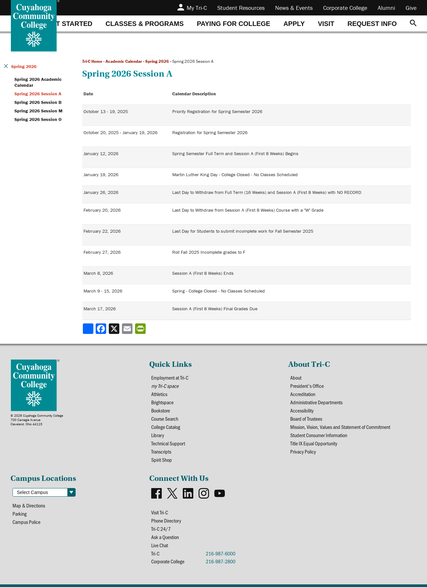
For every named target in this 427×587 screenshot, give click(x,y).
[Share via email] (127, 328)
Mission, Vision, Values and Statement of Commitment (340, 426)
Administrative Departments (316, 402)
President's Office (307, 385)
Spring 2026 (157, 61)
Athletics (159, 393)
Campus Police (26, 521)
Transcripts (161, 451)
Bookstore (160, 410)
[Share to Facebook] (101, 328)
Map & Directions (28, 505)
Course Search (164, 418)
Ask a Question (165, 536)
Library (157, 435)
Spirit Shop (161, 459)
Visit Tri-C (159, 512)
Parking (19, 513)
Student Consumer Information (318, 435)
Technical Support (168, 443)
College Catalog (165, 426)
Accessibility (302, 410)
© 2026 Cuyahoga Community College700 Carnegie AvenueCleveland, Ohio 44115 (37, 419)
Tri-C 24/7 (161, 528)
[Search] (413, 23)
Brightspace (162, 402)
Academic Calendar (124, 61)
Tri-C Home (92, 61)
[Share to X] (114, 328)
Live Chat (159, 545)
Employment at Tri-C (169, 377)
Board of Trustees (306, 418)
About (295, 377)
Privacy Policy (303, 451)
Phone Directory (166, 520)
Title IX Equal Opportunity (313, 443)
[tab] (69, 23)
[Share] (88, 328)
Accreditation (302, 393)
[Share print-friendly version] (141, 328)
